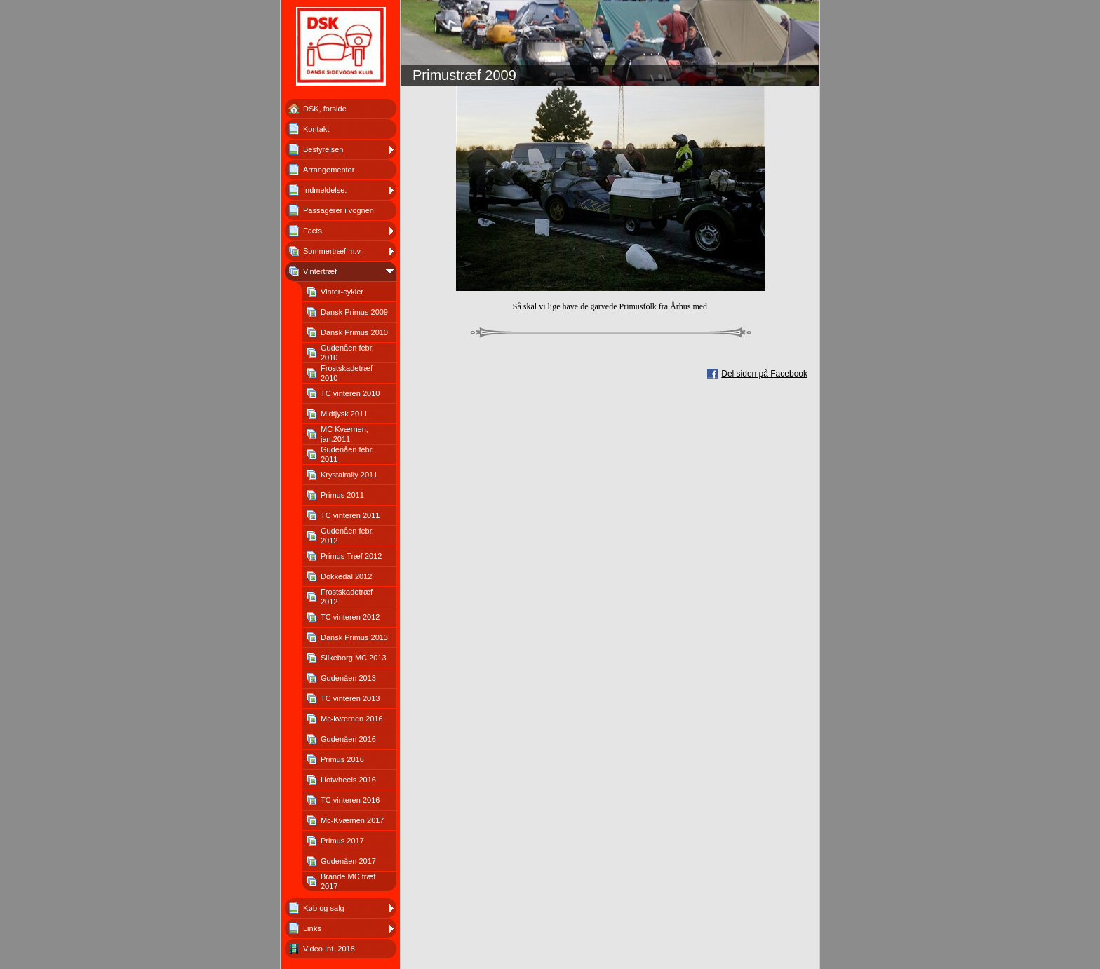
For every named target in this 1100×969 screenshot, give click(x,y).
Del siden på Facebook (764, 374)
